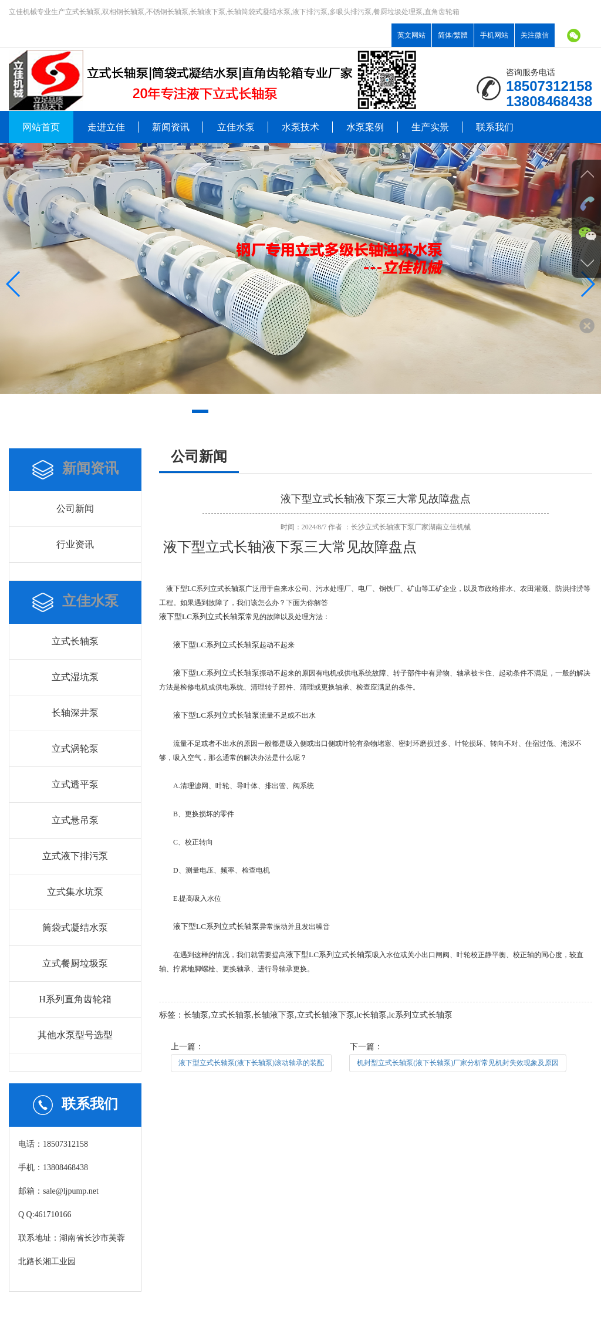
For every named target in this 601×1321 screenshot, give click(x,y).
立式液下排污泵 (75, 856)
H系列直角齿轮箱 (75, 999)
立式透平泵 (75, 784)
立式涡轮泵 (75, 749)
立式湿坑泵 (75, 677)
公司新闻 (75, 508)
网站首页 (41, 127)
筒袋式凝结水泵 (75, 928)
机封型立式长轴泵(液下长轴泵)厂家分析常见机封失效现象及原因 (458, 1063)
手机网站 (494, 35)
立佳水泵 (236, 127)
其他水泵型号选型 (75, 1035)
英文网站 (411, 35)
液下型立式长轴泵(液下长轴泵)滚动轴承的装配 (251, 1063)
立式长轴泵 (75, 641)
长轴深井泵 (75, 713)
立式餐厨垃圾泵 (75, 963)
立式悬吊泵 (75, 820)
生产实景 (430, 127)
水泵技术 (300, 127)
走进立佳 (106, 127)
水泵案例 (365, 127)
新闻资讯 (171, 127)
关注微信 (535, 35)
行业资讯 (75, 544)
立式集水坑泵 (75, 892)
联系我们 (495, 127)
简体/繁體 (453, 35)
